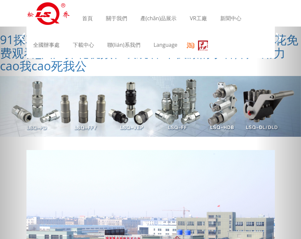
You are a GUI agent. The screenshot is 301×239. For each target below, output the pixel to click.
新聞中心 (230, 18)
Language (165, 44)
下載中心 (83, 44)
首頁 (87, 18)
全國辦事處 (46, 44)
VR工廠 (198, 18)
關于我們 (116, 18)
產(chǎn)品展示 (158, 18)
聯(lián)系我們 (123, 44)
